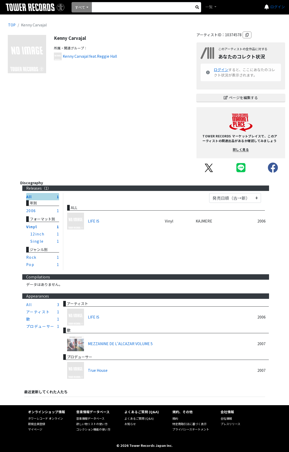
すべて (80, 7)
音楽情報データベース (90, 418)
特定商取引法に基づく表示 (189, 424)
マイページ (35, 429)
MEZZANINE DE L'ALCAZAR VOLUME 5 (120, 343)
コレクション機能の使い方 (93, 429)
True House (98, 370)
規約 (175, 418)
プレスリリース (230, 424)
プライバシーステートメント (190, 429)
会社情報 (226, 418)
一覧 (209, 6)
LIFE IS (93, 221)
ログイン (277, 6)
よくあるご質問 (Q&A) (139, 418)
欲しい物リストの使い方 (92, 424)
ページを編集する (241, 97)
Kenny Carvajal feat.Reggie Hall (90, 56)
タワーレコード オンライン (45, 418)
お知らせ (130, 424)
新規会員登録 (36, 424)
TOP (12, 24)
